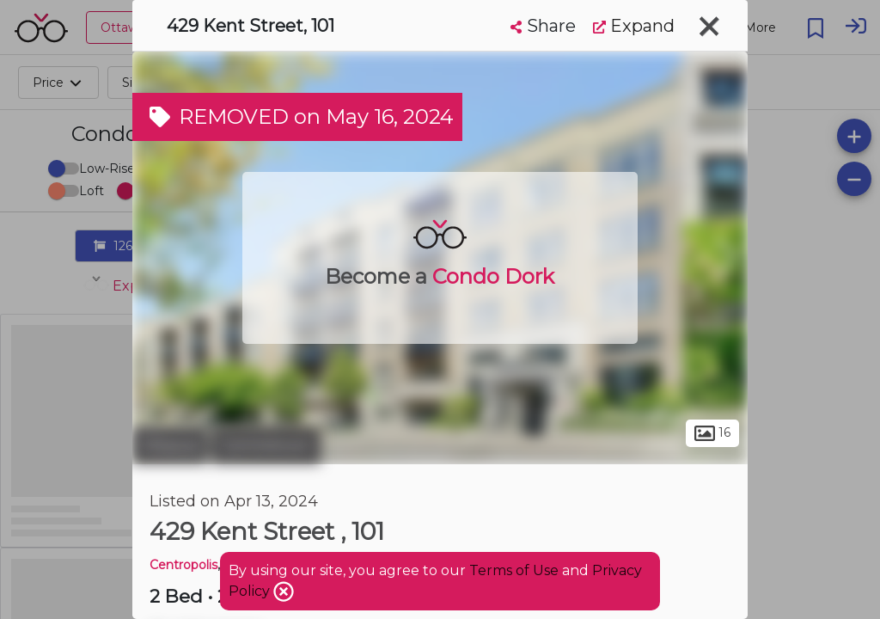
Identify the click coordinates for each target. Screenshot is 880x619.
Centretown (266, 445)
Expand (634, 25)
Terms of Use (514, 570)
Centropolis (183, 565)
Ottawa (170, 445)
